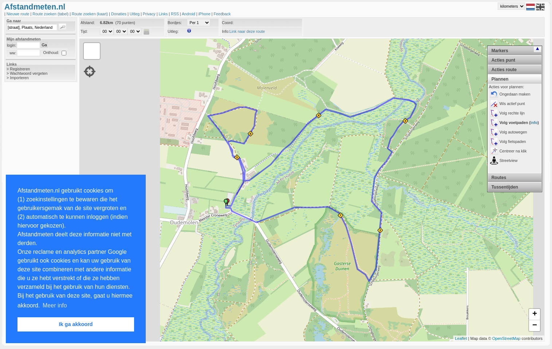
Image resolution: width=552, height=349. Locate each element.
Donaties (119, 14)
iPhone (204, 14)
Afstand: (88, 22)
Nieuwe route (19, 14)
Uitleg (135, 14)
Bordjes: (175, 22)
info (534, 122)
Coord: (228, 22)
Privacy (150, 14)
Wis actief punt (512, 103)
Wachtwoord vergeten (28, 73)
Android (189, 14)
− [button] (534, 325)
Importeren (19, 77)
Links (163, 14)
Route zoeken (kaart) (90, 14)
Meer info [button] (55, 305)
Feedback (222, 14)
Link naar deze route (247, 31)
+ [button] (534, 314)
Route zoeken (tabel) (51, 14)
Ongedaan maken (515, 94)
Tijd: (84, 31)
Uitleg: (173, 31)
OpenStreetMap (506, 338)
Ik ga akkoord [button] (76, 324)
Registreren (20, 69)
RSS (175, 14)
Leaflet (461, 338)
